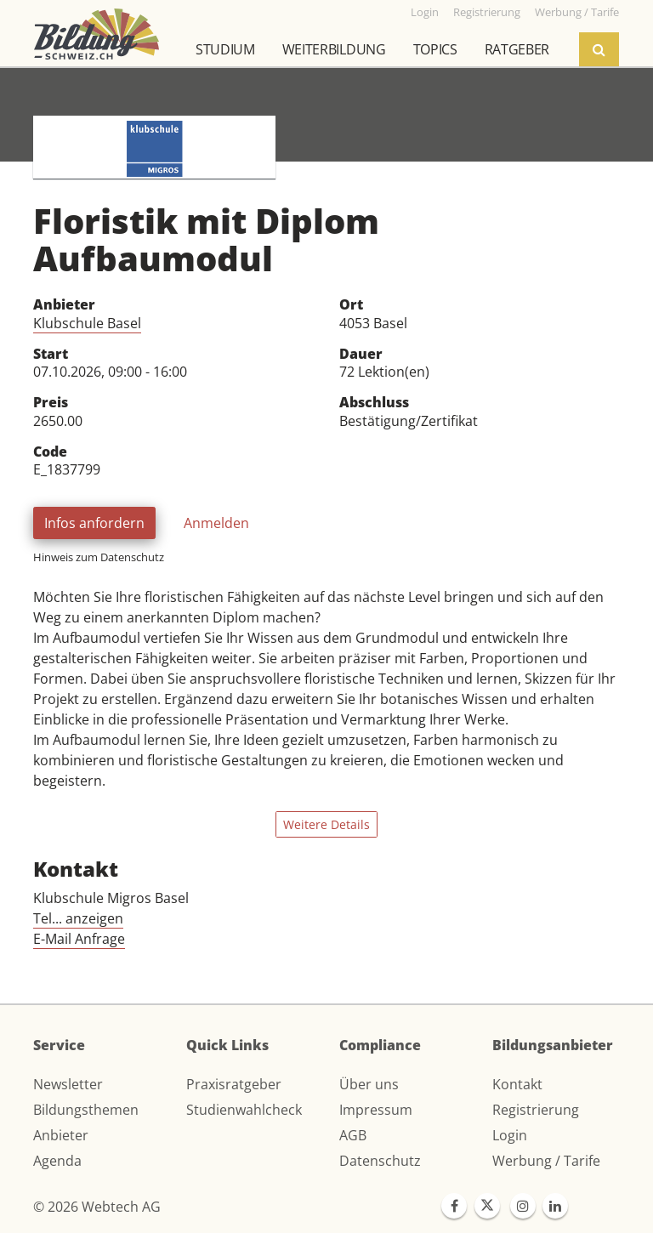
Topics (435, 49)
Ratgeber (517, 49)
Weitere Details (326, 824)
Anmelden (216, 523)
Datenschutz (380, 1160)
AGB (352, 1135)
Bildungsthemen (86, 1109)
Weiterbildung (334, 49)
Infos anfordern (94, 523)
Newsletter (68, 1084)
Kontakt (517, 1084)
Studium (225, 49)
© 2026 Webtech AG (97, 1206)
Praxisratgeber (233, 1084)
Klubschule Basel (87, 323)
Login (509, 1135)
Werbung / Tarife (546, 1160)
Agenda (57, 1160)
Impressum (375, 1109)
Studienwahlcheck (244, 1109)
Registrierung (535, 1109)
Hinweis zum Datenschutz (98, 557)
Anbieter (60, 1135)
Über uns (369, 1084)
